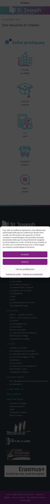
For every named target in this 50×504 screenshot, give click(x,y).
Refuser (25, 261)
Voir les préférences (25, 269)
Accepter (25, 254)
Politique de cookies (13, 274)
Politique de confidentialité (33, 274)
